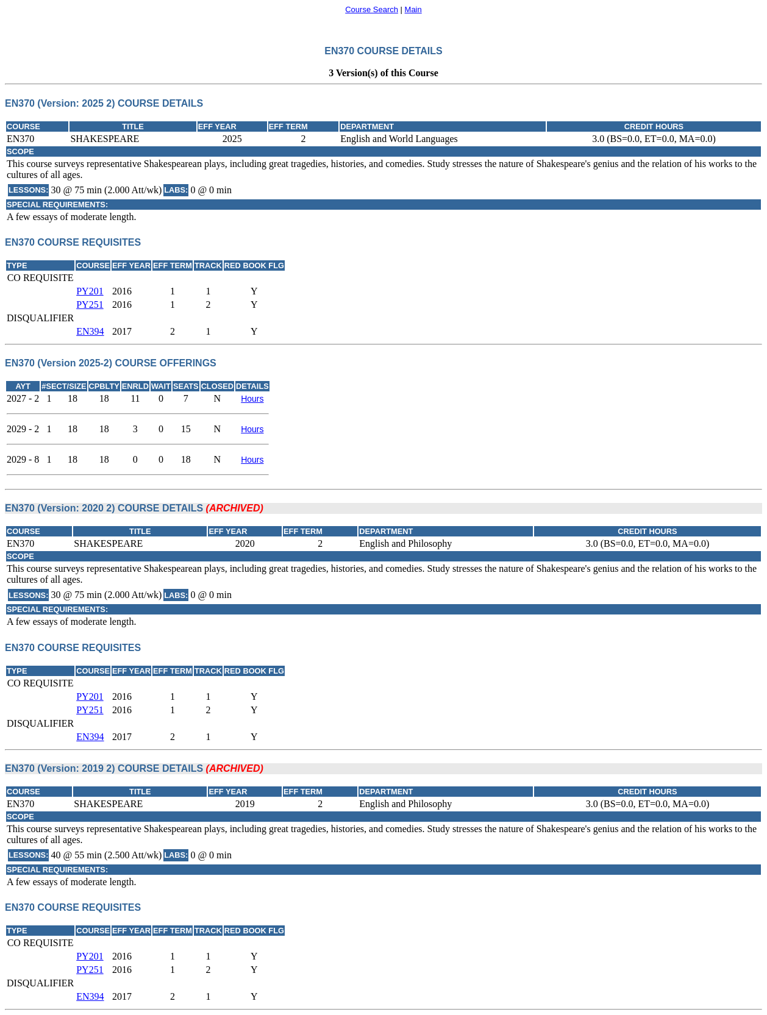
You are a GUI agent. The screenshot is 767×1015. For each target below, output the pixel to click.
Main (413, 9)
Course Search (371, 9)
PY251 (89, 304)
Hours (252, 399)
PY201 (89, 291)
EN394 (90, 331)
